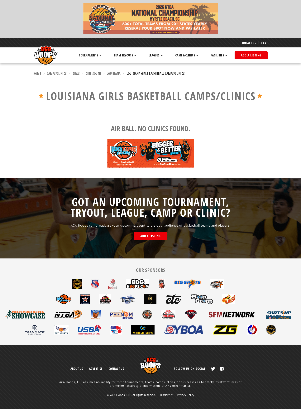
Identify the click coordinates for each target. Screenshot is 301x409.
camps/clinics (57, 73)
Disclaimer (166, 395)
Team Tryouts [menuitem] (123, 55)
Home (37, 73)
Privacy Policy (185, 395)
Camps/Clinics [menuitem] (185, 55)
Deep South (93, 73)
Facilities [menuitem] (217, 55)
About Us (76, 369)
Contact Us (248, 43)
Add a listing (251, 55)
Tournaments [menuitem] (88, 55)
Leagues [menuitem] (154, 55)
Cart (264, 43)
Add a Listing (150, 236)
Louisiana (114, 73)
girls (76, 73)
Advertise (95, 369)
